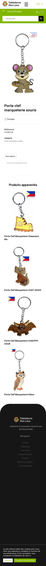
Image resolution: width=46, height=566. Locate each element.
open (33, 36)
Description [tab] (10, 156)
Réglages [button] (8, 560)
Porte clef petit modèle (13, 141)
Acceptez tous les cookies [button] (24, 560)
